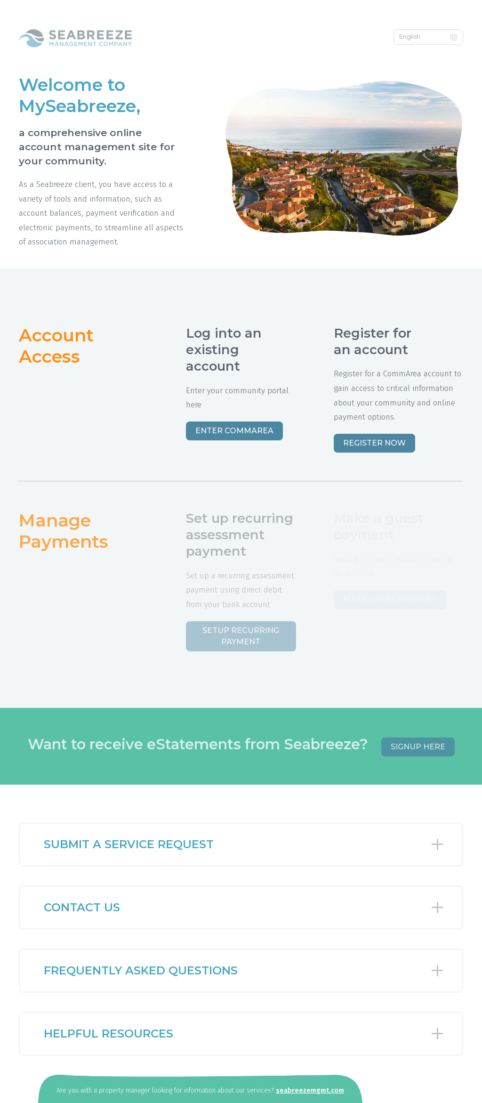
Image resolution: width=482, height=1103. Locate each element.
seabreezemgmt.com (310, 1091)
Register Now (374, 442)
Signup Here (418, 746)
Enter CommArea (234, 430)
